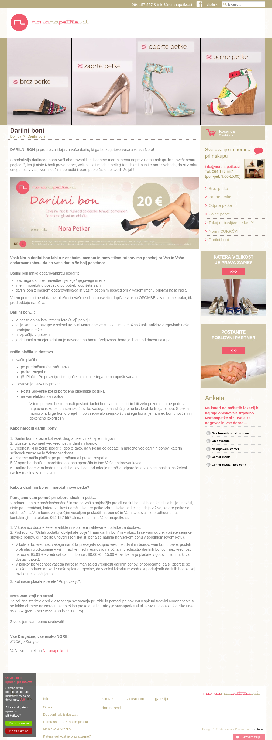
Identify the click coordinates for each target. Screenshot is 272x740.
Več (22, 699)
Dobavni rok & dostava (60, 714)
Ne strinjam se (18, 730)
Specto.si (256, 729)
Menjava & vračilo (57, 729)
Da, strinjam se (19, 723)
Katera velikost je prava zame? (67, 736)
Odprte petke (220, 205)
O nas (48, 707)
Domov (15, 136)
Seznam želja (250, 737)
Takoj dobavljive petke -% (231, 222)
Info (46, 698)
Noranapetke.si (55, 651)
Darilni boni (36, 136)
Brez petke (218, 188)
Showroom (135, 698)
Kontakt (108, 698)
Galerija (161, 698)
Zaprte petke (220, 196)
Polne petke (219, 214)
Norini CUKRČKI (224, 231)
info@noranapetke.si (174, 4)
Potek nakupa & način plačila (65, 722)
